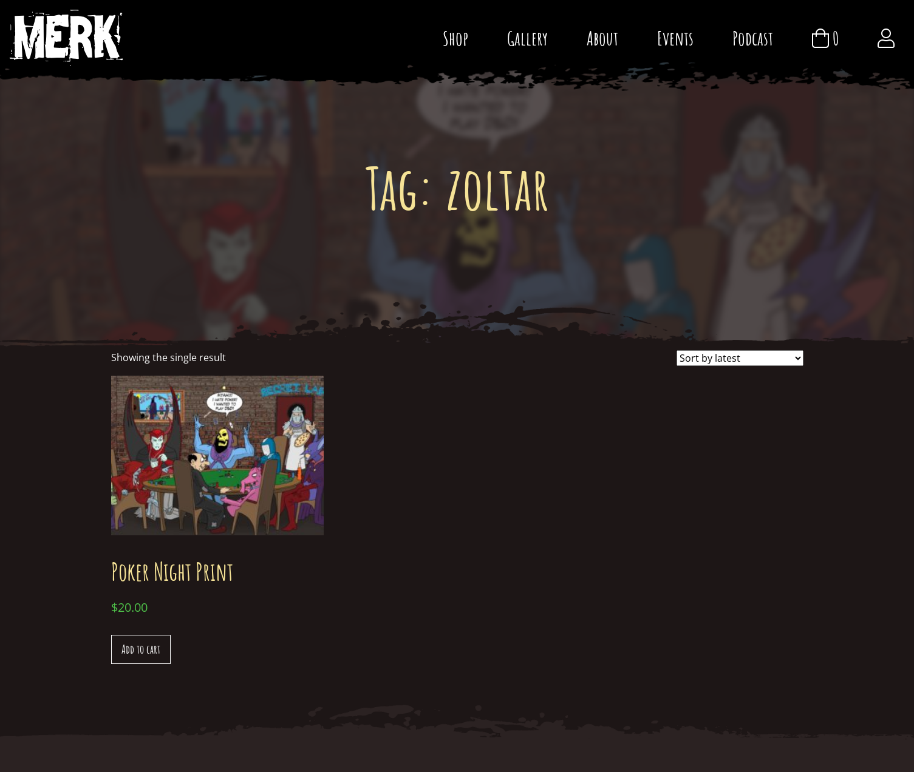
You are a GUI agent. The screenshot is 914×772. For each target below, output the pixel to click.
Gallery (527, 37)
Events (675, 37)
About (602, 37)
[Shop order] (740, 358)
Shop (455, 37)
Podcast (752, 37)
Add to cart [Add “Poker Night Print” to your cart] (140, 649)
